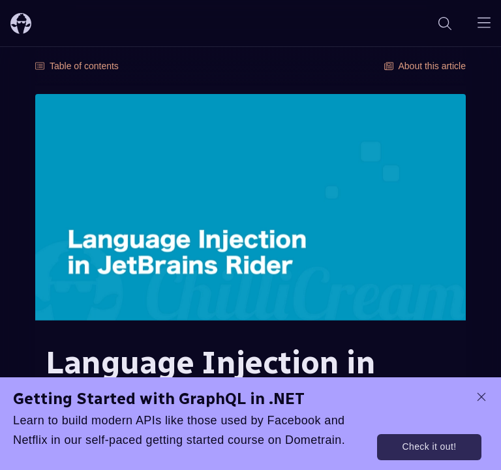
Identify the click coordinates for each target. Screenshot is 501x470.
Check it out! (429, 446)
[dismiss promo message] (481, 397)
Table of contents (77, 66)
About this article (425, 66)
